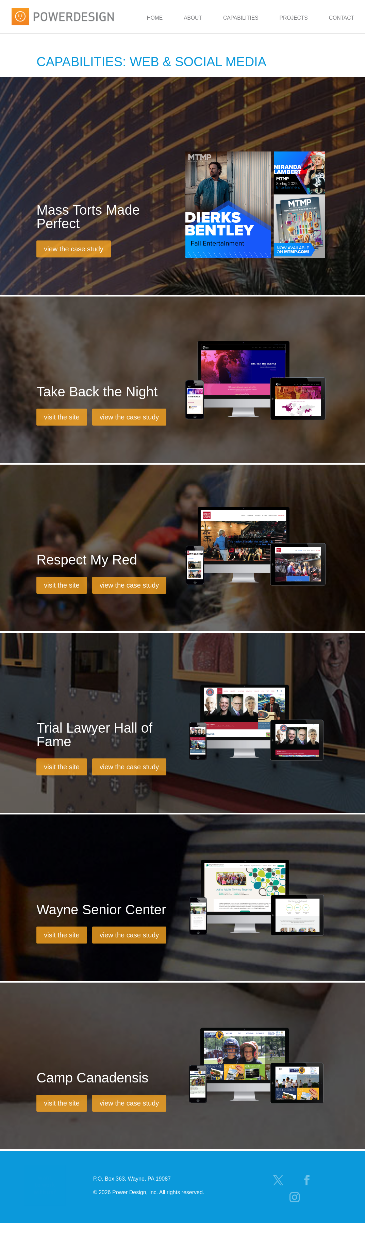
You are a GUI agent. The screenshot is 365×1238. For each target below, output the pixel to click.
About (193, 18)
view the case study (73, 249)
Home (155, 18)
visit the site (61, 417)
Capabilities (241, 18)
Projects (294, 18)
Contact (341, 18)
